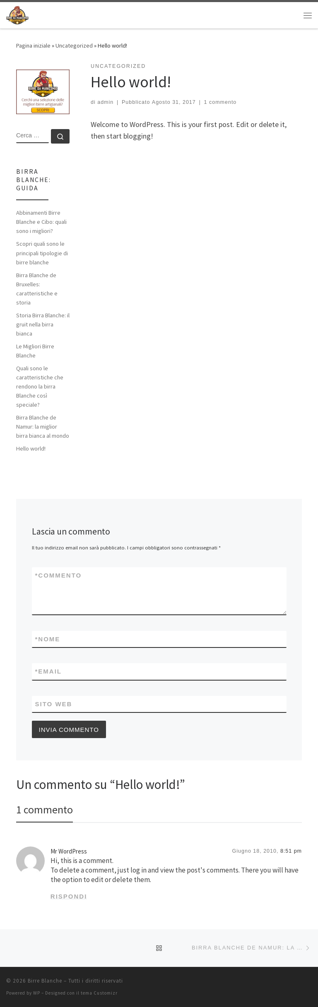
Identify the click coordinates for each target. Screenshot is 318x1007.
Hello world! (31, 448)
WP (36, 993)
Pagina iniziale (33, 45)
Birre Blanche (45, 980)
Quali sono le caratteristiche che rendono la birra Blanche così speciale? (39, 386)
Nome (47, 639)
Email (48, 671)
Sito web (53, 703)
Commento (58, 575)
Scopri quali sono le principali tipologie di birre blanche (42, 253)
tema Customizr (99, 993)
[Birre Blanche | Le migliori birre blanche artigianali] (17, 14)
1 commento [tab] (44, 809)
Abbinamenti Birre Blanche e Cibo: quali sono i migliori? (41, 222)
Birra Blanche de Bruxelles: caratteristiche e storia (37, 288)
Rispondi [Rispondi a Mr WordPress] (69, 896)
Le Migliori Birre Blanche (35, 351)
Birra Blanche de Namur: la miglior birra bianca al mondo (42, 426)
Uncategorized (74, 45)
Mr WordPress (69, 851)
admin (105, 102)
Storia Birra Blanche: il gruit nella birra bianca (43, 324)
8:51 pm (291, 851)
